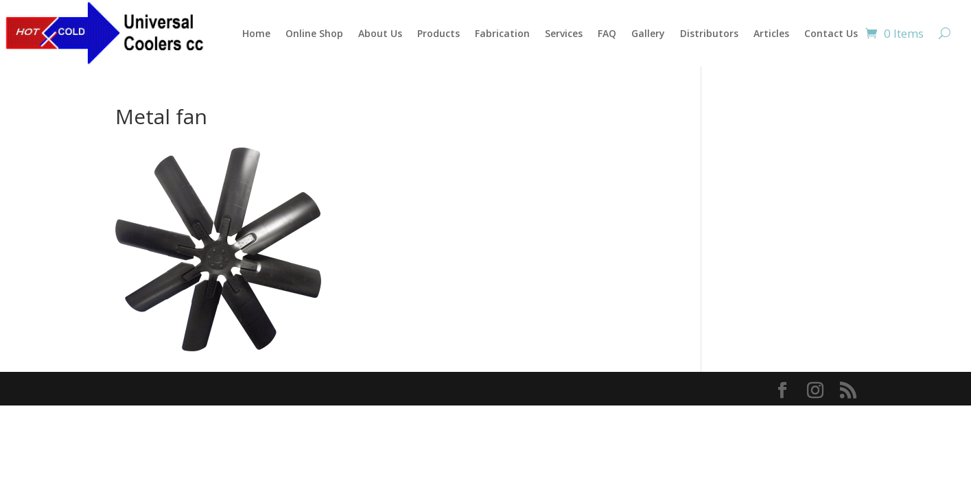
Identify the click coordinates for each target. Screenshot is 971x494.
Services (564, 33)
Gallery (648, 33)
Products (438, 33)
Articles (771, 33)
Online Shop (314, 33)
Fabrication (502, 33)
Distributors (709, 33)
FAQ (607, 33)
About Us (380, 33)
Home (256, 33)
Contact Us (831, 33)
